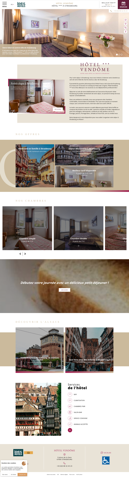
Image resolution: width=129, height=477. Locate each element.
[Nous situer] (125, 24)
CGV (58, 474)
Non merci (5, 474)
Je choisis (13, 474)
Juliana (80, 474)
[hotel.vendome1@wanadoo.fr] (125, 20)
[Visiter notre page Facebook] (125, 31)
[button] (117, 54)
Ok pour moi (22, 474)
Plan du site (71, 474)
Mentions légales (64, 474)
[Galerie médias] (125, 27)
